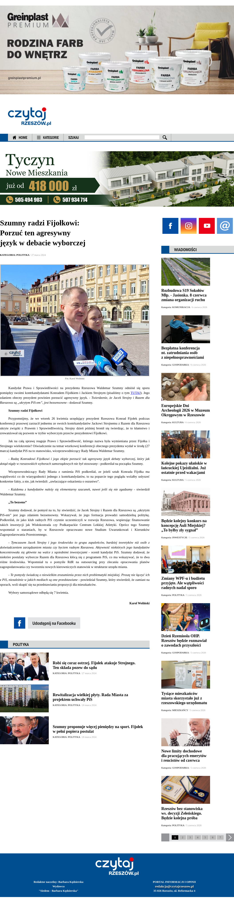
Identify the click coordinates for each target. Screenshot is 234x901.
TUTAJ (135, 393)
